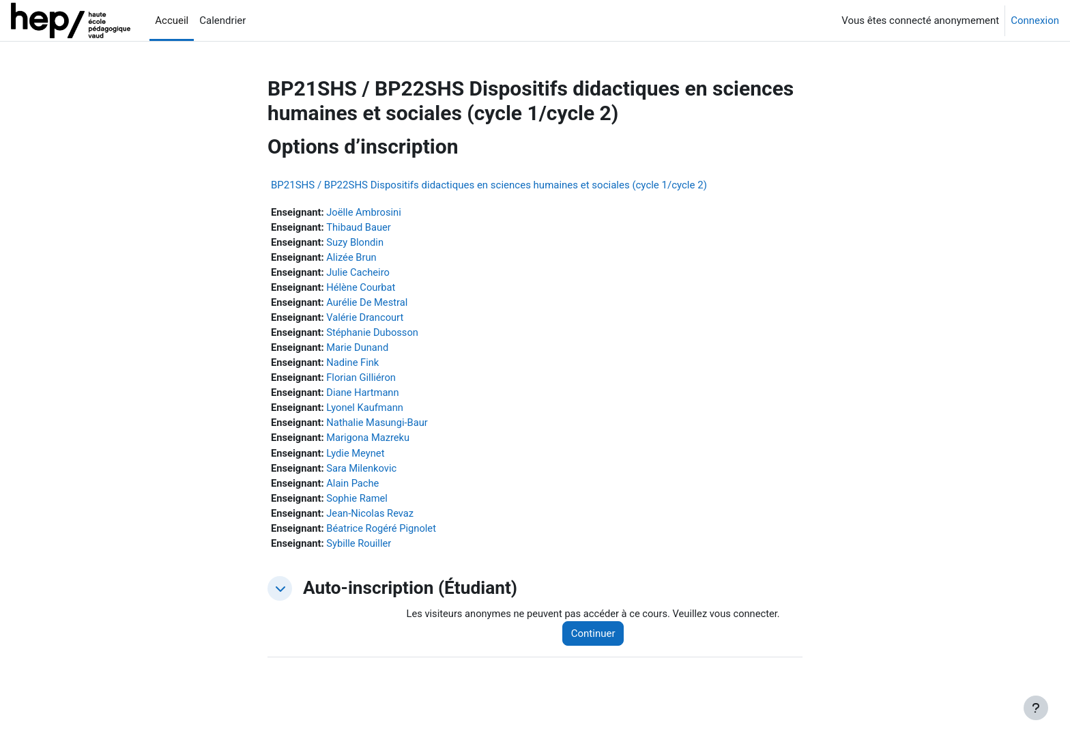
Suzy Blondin (357, 243)
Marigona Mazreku (370, 443)
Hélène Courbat (363, 289)
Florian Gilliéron (363, 381)
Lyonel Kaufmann (367, 412)
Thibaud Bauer (361, 228)
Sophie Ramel (359, 504)
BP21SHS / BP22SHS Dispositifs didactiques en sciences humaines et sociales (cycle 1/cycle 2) (489, 185)
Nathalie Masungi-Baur (379, 427)
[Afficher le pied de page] (1036, 708)
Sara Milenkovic (363, 474)
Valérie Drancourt (367, 320)
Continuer (597, 641)
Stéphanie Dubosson (375, 335)
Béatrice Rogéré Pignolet (383, 535)
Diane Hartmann (365, 396)
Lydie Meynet (357, 458)
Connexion (1035, 20)
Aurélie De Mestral (369, 304)
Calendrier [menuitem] (222, 20)
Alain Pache (354, 489)
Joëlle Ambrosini (366, 212)
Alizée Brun (353, 259)
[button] (280, 596)
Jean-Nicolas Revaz (372, 519)
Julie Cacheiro (360, 274)
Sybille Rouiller (361, 550)
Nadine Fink (354, 366)
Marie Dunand (359, 351)
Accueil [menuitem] (171, 20)
